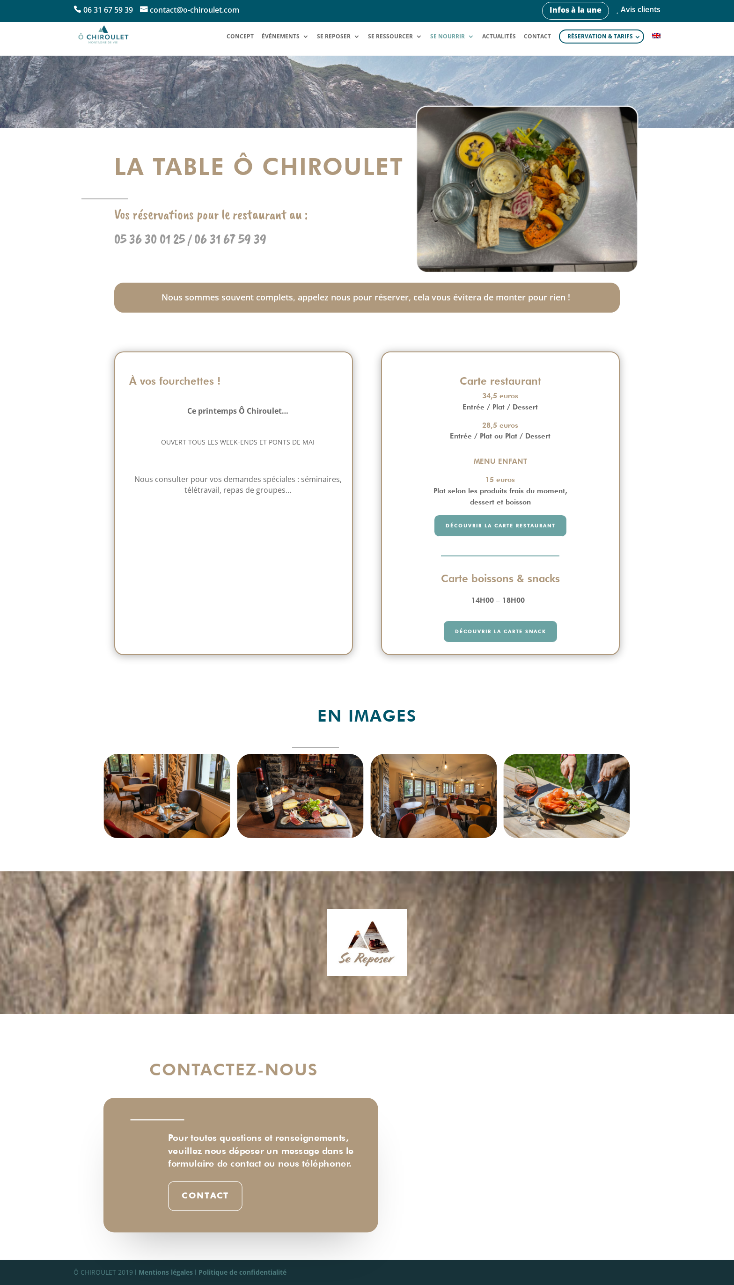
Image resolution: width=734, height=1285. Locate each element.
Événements (281, 36)
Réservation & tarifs (600, 36)
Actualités (499, 36)
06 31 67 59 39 (108, 10)
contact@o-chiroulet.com (194, 10)
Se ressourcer (390, 36)
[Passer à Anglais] (656, 44)
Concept (240, 36)
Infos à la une (576, 10)
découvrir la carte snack (500, 631)
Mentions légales (166, 1272)
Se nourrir (447, 36)
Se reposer (334, 36)
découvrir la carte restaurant (500, 525)
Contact (537, 36)
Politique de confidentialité (242, 1272)
